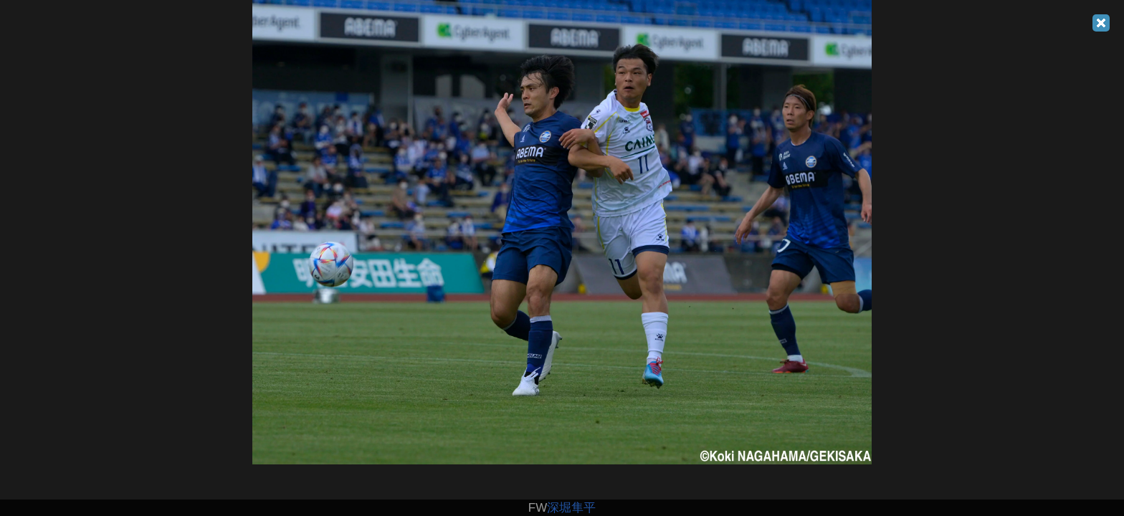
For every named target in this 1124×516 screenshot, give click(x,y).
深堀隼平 (571, 508)
